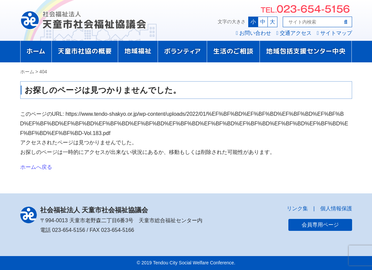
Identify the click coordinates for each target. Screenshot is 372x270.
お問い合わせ (255, 33)
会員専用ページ (320, 225)
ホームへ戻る (36, 167)
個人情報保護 (336, 208)
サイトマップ (336, 33)
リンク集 (297, 208)
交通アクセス (296, 33)
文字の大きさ (232, 21)
